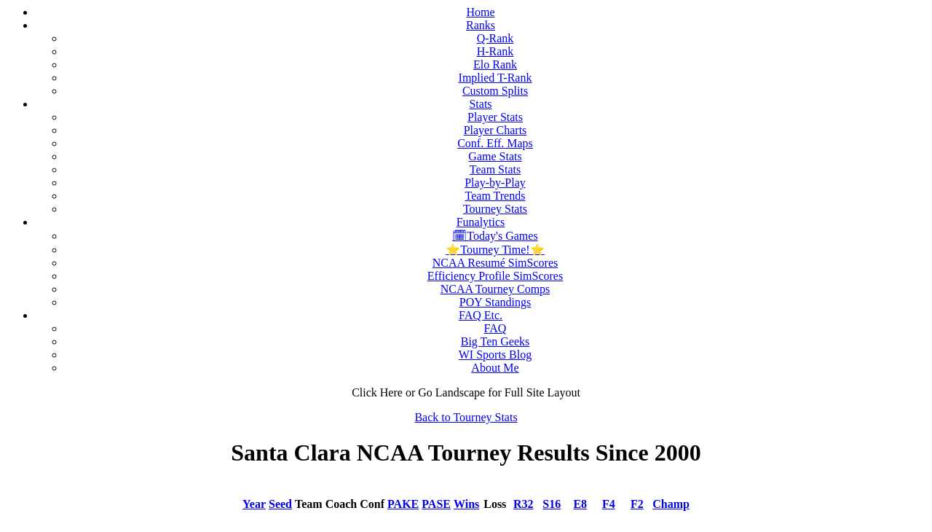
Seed (280, 504)
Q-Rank (495, 38)
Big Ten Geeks (495, 341)
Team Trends (495, 195)
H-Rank (495, 51)
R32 (523, 504)
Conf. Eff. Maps (495, 143)
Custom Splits (495, 91)
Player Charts (495, 130)
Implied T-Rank (495, 77)
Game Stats (494, 156)
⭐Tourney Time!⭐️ (495, 249)
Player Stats (495, 117)
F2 (637, 504)
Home (480, 12)
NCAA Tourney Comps (495, 289)
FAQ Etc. (480, 315)
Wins (466, 504)
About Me (494, 367)
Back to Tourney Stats (465, 417)
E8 (580, 504)
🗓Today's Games (494, 236)
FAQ (495, 328)
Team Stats (495, 169)
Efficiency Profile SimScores (495, 276)
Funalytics (481, 222)
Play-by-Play (495, 182)
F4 (608, 504)
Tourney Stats (495, 209)
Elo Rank (495, 64)
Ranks (480, 25)
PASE (436, 504)
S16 (551, 504)
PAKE (403, 504)
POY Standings (495, 302)
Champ (671, 504)
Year (254, 504)
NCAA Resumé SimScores (495, 263)
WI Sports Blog (495, 354)
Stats (480, 104)
